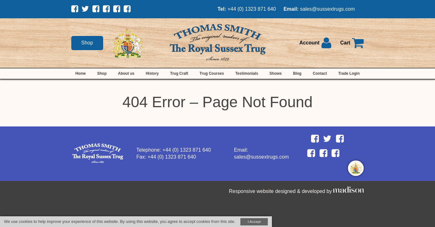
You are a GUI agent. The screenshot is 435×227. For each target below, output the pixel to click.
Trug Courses (212, 73)
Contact (320, 73)
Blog (297, 73)
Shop (87, 42)
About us (126, 73)
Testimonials (246, 73)
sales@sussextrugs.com (327, 9)
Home (80, 73)
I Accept (254, 222)
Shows (275, 73)
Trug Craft (179, 73)
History (152, 73)
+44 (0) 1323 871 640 (251, 9)
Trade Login (349, 73)
